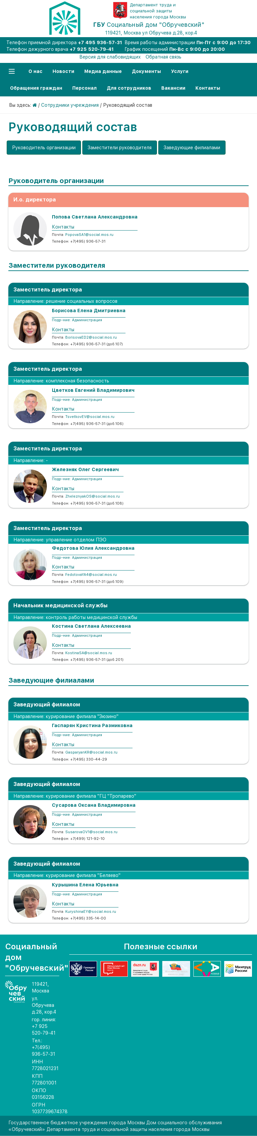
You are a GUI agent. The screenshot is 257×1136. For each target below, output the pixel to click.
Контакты (207, 88)
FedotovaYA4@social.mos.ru (91, 575)
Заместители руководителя (120, 147)
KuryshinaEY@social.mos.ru (90, 911)
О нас (35, 71)
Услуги (179, 71)
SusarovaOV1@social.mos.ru (91, 832)
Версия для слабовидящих (110, 57)
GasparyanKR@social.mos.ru (91, 752)
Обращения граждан (36, 88)
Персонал (84, 88)
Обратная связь (163, 57)
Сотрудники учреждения (70, 105)
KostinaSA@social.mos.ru (88, 653)
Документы (146, 71)
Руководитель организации (44, 147)
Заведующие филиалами (192, 147)
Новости (63, 71)
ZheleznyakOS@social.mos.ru (92, 496)
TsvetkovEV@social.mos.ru (89, 417)
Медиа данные (103, 71)
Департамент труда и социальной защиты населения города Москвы (158, 10)
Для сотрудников (129, 88)
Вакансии (173, 88)
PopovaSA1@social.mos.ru (89, 235)
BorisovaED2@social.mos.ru (91, 337)
